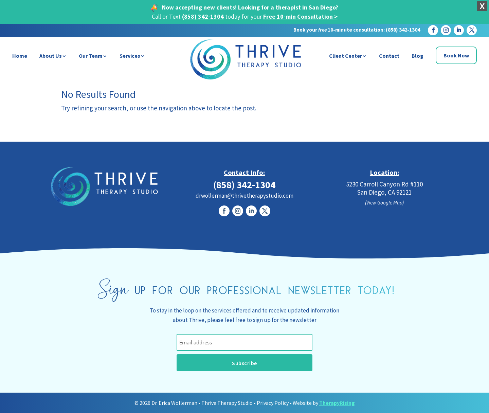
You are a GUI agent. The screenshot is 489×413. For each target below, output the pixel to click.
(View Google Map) (384, 202)
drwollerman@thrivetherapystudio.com (244, 195)
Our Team (91, 55)
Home (19, 55)
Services (130, 55)
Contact (389, 55)
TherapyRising (337, 402)
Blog (417, 55)
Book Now (456, 55)
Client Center (345, 55)
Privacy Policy (273, 402)
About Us (50, 55)
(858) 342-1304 (203, 16)
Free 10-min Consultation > (300, 16)
